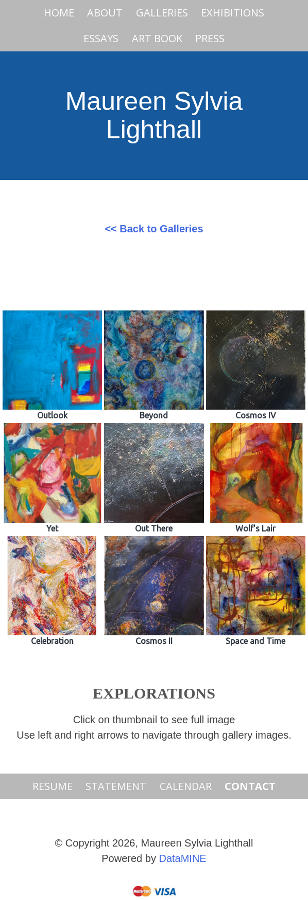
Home (59, 13)
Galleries (162, 13)
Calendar (186, 786)
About (105, 13)
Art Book (157, 38)
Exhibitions (232, 13)
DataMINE (182, 858)
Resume (52, 786)
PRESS (210, 38)
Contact (250, 786)
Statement (115, 786)
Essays (100, 38)
